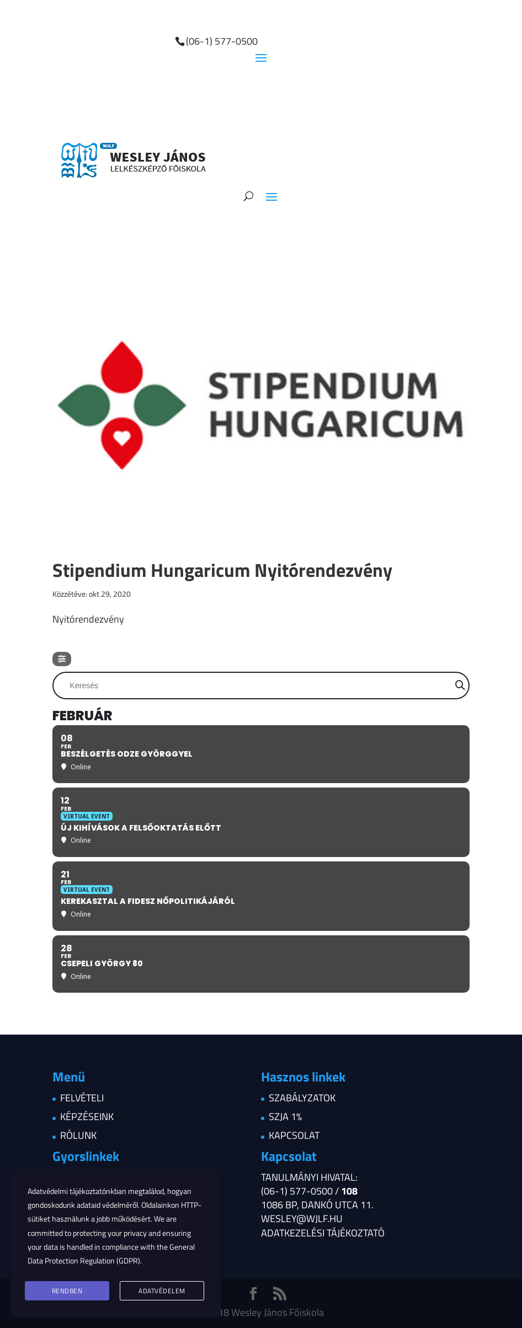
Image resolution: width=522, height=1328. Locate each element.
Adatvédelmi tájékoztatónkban (77, 1191)
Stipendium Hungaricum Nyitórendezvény (222, 569)
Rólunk (78, 1135)
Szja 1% (285, 1116)
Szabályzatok (302, 1097)
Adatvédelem (162, 1291)
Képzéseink (87, 1116)
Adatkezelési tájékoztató (323, 1232)
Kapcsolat (294, 1135)
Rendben (67, 1291)
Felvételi (82, 1097)
